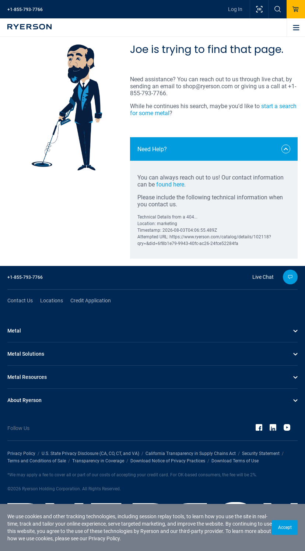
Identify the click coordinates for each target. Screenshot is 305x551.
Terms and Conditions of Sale (36, 460)
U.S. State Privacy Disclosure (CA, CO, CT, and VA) (90, 453)
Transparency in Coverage (98, 460)
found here (170, 184)
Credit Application (90, 300)
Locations (51, 300)
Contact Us (20, 300)
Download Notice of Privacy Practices (167, 460)
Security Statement (261, 453)
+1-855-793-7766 (25, 9)
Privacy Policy (104, 538)
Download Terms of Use (235, 460)
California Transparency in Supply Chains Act (191, 453)
